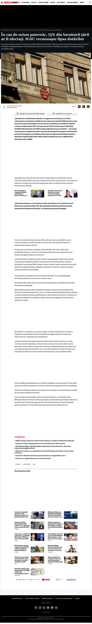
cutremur (17, 464)
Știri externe (43, 2)
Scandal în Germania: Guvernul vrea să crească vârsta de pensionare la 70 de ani (55, 193)
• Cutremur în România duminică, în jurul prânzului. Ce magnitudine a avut (40, 455)
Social (52, 2)
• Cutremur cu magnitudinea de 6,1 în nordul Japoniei (33, 458)
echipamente (26, 464)
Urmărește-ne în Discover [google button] (62, 113)
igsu (34, 464)
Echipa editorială (17, 598)
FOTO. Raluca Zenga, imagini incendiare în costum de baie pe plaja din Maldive (22, 548)
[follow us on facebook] (71, 580)
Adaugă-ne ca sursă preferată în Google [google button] (30, 113)
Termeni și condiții (47, 598)
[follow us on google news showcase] (33, 580)
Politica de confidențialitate (63, 598)
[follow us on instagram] (58, 580)
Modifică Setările (46, 603)
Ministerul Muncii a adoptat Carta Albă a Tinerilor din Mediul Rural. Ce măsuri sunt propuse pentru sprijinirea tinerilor (55, 514)
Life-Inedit (61, 2)
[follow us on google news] (21, 580)
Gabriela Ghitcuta (12, 107)
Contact (77, 598)
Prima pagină (4, 30)
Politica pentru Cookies (32, 598)
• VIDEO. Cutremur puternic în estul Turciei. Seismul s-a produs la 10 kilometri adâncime (44, 441)
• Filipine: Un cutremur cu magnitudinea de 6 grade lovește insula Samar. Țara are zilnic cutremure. (44, 452)
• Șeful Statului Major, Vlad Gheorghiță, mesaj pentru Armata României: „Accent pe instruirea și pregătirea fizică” (43, 447)
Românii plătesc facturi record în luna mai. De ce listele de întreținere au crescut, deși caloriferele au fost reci (55, 548)
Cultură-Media (72, 2)
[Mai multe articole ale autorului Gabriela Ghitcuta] (4, 106)
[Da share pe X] (83, 106)
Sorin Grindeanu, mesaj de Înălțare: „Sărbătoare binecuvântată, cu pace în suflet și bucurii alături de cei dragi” (22, 193)
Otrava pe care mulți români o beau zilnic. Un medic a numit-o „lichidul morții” (22, 559)
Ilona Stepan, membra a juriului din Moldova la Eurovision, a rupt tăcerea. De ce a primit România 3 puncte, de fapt (55, 536)
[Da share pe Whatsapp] (88, 106)
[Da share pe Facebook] (79, 106)
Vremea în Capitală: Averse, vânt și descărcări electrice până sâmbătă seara (21, 514)
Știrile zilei (15, 2)
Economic (25, 2)
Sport (82, 2)
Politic (34, 2)
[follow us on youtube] (46, 580)
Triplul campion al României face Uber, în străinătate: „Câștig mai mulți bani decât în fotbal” (55, 525)
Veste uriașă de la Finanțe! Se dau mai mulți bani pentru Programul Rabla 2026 (55, 559)
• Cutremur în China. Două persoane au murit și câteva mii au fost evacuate (40, 443)
